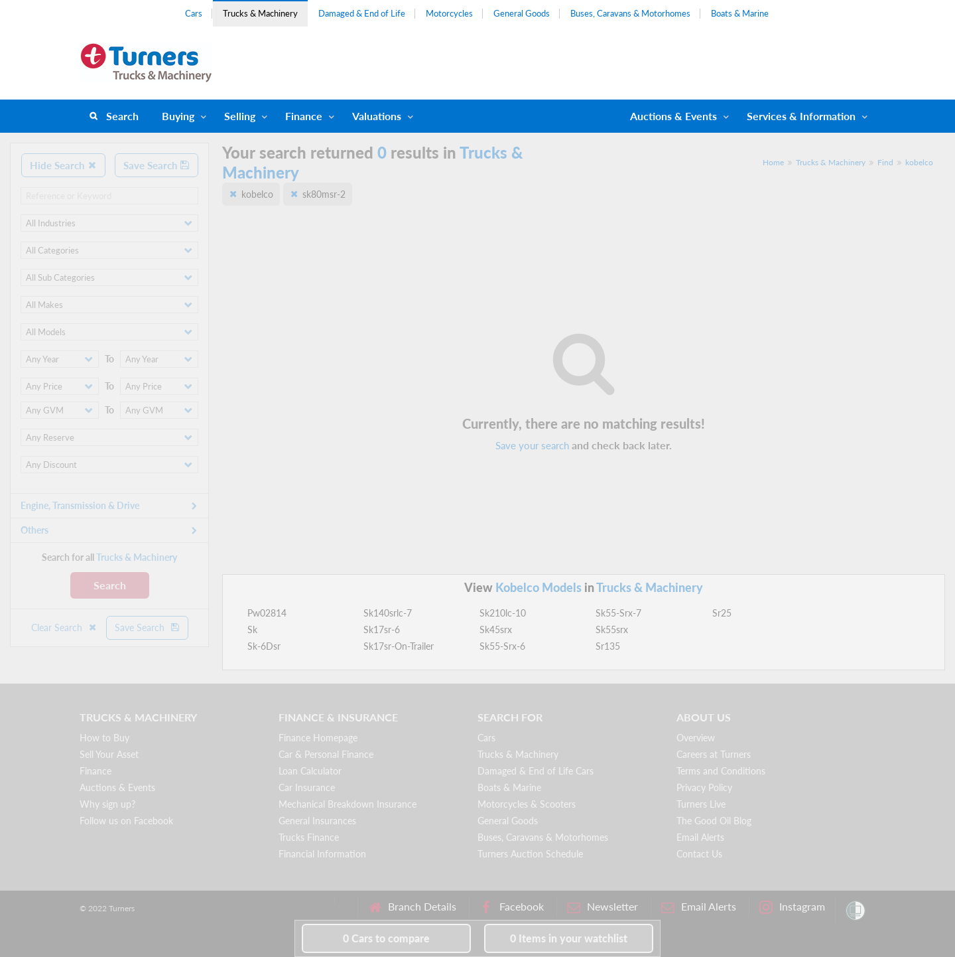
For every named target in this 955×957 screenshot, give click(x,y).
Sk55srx (612, 629)
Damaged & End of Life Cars (536, 770)
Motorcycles (449, 13)
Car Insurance (307, 787)
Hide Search (63, 165)
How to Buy (104, 737)
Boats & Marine (740, 13)
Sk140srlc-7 (387, 613)
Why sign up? (107, 804)
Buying (178, 116)
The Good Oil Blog (713, 820)
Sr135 (608, 646)
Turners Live (701, 804)
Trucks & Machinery (260, 13)
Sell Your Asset (109, 754)
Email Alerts (700, 837)
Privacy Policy (704, 787)
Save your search (532, 445)
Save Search (156, 165)
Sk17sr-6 (381, 629)
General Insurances (317, 820)
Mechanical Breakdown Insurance (347, 804)
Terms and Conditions (720, 770)
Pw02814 (266, 613)
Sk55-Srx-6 (502, 646)
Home (773, 162)
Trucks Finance (309, 837)
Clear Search (64, 627)
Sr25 (722, 613)
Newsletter (602, 907)
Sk (252, 629)
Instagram (792, 907)
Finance (303, 116)
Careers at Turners (713, 754)
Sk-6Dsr (264, 646)
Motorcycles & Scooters (527, 804)
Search (122, 116)
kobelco (919, 162)
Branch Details (412, 907)
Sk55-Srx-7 (618, 613)
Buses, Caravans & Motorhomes (630, 13)
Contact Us (699, 853)
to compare (386, 938)
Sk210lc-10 (502, 613)
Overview (695, 737)
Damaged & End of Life (361, 13)
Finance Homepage (318, 737)
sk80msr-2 (324, 194)
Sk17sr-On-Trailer (398, 646)
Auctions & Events (117, 787)
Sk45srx (495, 629)
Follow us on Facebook (126, 820)
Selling (239, 116)
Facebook (511, 907)
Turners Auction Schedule (530, 853)
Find (885, 162)
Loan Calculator (310, 770)
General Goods (521, 13)
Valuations (376, 116)
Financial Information (322, 853)
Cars (193, 13)
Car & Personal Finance (326, 754)
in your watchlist (568, 938)
